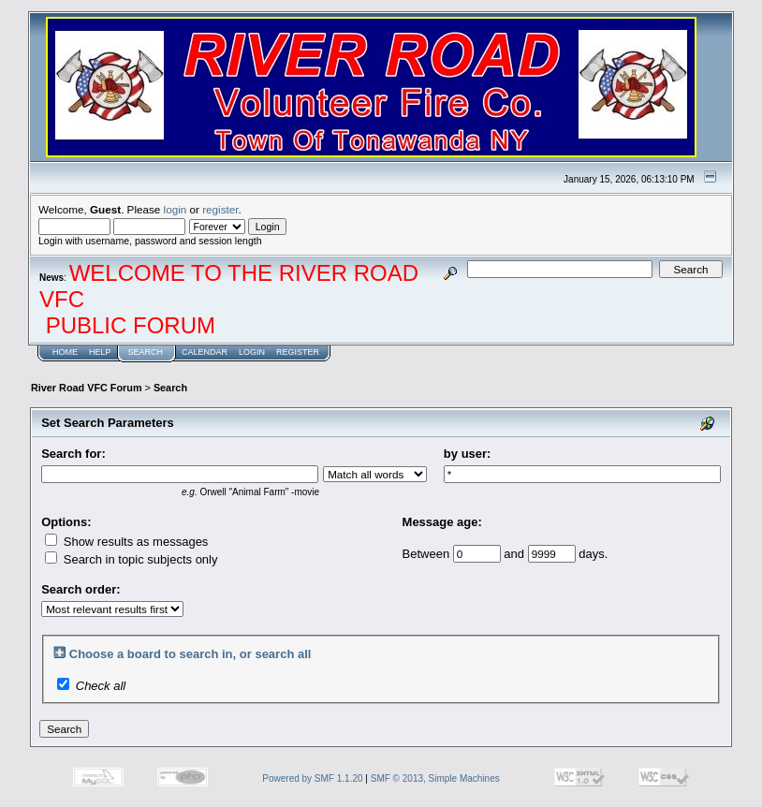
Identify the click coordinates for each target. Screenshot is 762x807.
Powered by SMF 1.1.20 (312, 778)
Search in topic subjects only (131, 559)
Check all (100, 686)
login (175, 209)
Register (297, 352)
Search (146, 352)
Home (65, 352)
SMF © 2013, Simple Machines (435, 778)
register (220, 209)
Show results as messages (126, 542)
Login (252, 352)
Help (100, 352)
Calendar (204, 352)
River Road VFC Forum (86, 387)
